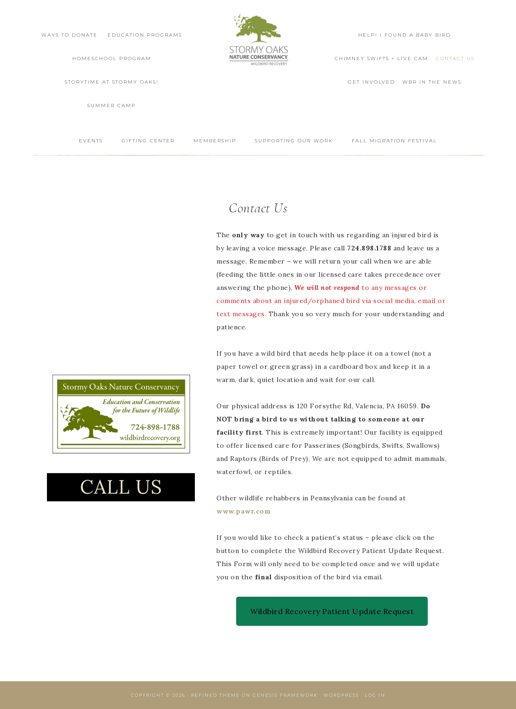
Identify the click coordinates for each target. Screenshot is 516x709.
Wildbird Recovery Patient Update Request (332, 611)
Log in (375, 695)
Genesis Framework (285, 695)
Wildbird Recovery (258, 41)
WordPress (341, 695)
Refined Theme (215, 695)
